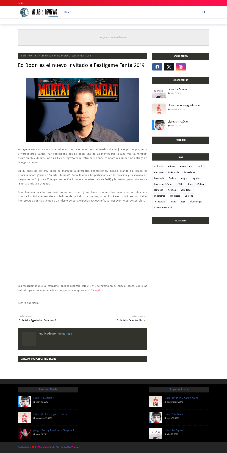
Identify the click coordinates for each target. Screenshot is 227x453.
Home (21, 3)
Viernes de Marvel (163, 207)
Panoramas (33, 56)
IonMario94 (64, 333)
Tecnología (159, 201)
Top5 (183, 201)
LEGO (179, 184)
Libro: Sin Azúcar (178, 121)
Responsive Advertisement (114, 37)
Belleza (171, 166)
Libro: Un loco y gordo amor (185, 105)
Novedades (186, 190)
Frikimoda (159, 178)
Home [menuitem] (67, 12)
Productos (175, 196)
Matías (200, 184)
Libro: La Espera (177, 89)
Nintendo (158, 190)
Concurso (159, 172)
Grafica (172, 178)
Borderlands (186, 166)
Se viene (189, 196)
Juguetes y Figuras (163, 184)
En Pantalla (173, 172)
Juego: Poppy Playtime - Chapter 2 (53, 430)
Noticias (172, 190)
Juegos (184, 178)
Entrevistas (189, 172)
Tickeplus (97, 290)
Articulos (158, 166)
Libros (190, 184)
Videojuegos (196, 201)
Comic (200, 166)
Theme (75, 447)
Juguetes (196, 178)
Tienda (173, 201)
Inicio (23, 56)
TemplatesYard (46, 447)
